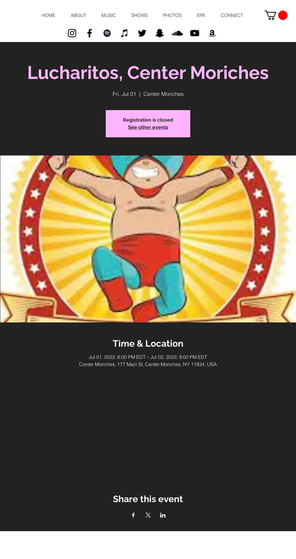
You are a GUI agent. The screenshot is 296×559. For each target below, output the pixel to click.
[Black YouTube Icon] (194, 33)
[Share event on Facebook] (133, 515)
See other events (148, 127)
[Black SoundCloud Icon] (177, 33)
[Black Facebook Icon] (89, 33)
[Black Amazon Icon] (212, 33)
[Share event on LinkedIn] (163, 515)
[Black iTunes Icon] (124, 33)
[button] (78, 15)
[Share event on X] (148, 515)
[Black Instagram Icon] (72, 33)
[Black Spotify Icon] (107, 33)
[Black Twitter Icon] (142, 33)
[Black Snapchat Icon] (159, 33)
